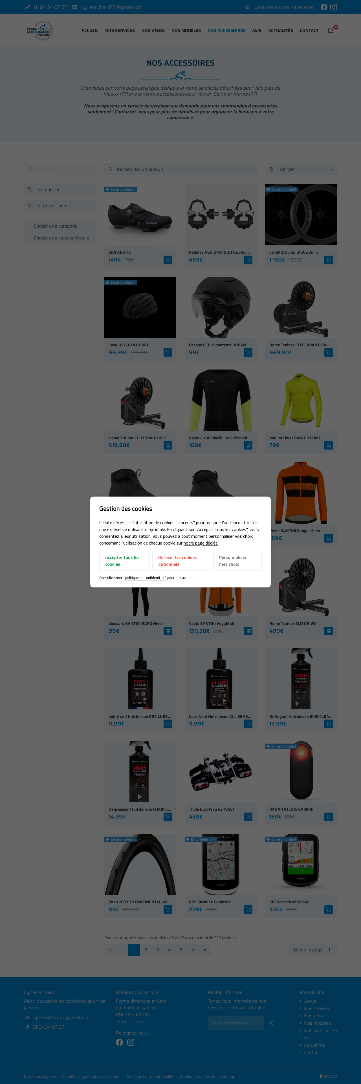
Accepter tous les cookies (122, 566)
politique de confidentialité (145, 583)
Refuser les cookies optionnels (177, 566)
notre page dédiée (201, 548)
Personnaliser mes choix (232, 566)
